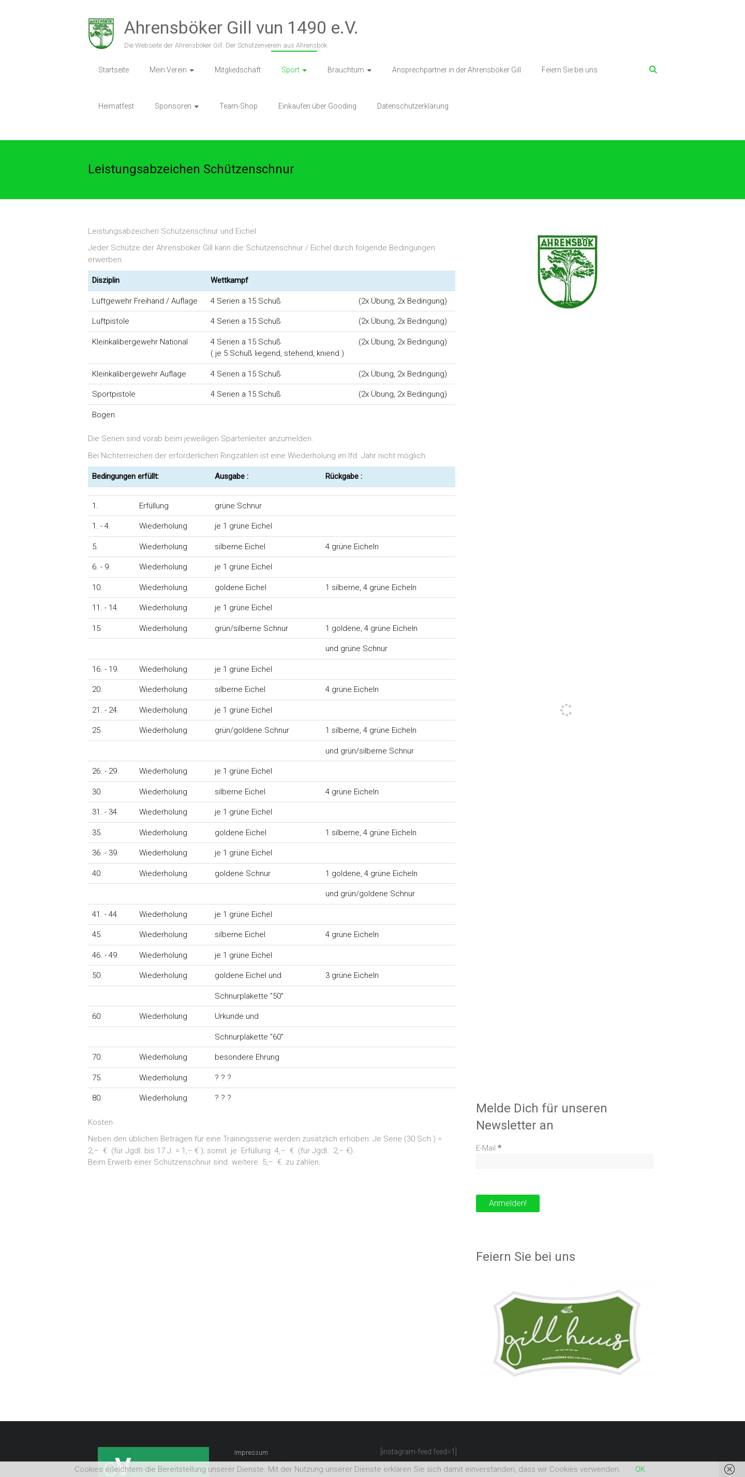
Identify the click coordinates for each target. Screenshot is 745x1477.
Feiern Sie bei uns (570, 70)
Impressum (251, 1452)
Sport (290, 70)
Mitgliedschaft (238, 70)
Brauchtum (345, 70)
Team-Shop (238, 106)
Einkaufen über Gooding (317, 106)
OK (640, 1469)
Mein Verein (168, 70)
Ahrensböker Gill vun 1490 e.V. (241, 27)
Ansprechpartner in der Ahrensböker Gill (456, 70)
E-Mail (488, 1148)
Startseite (113, 70)
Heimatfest (116, 106)
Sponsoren (173, 106)
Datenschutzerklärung (413, 106)
